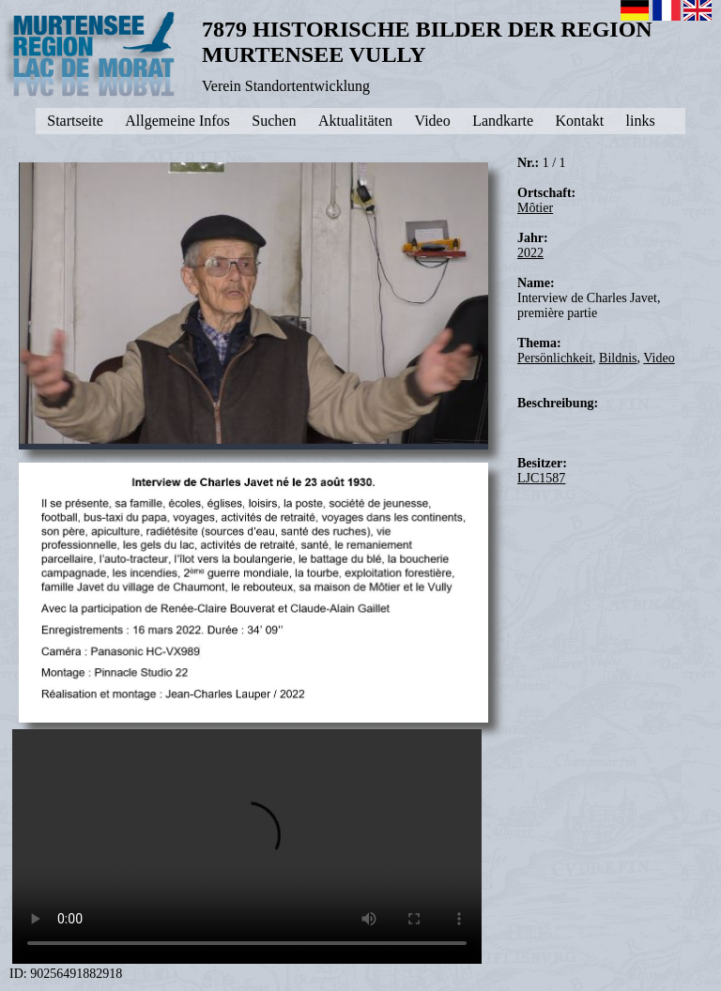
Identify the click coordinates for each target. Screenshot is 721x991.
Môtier (535, 208)
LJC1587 (541, 478)
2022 (530, 253)
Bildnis (618, 358)
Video (658, 358)
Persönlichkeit (554, 358)
